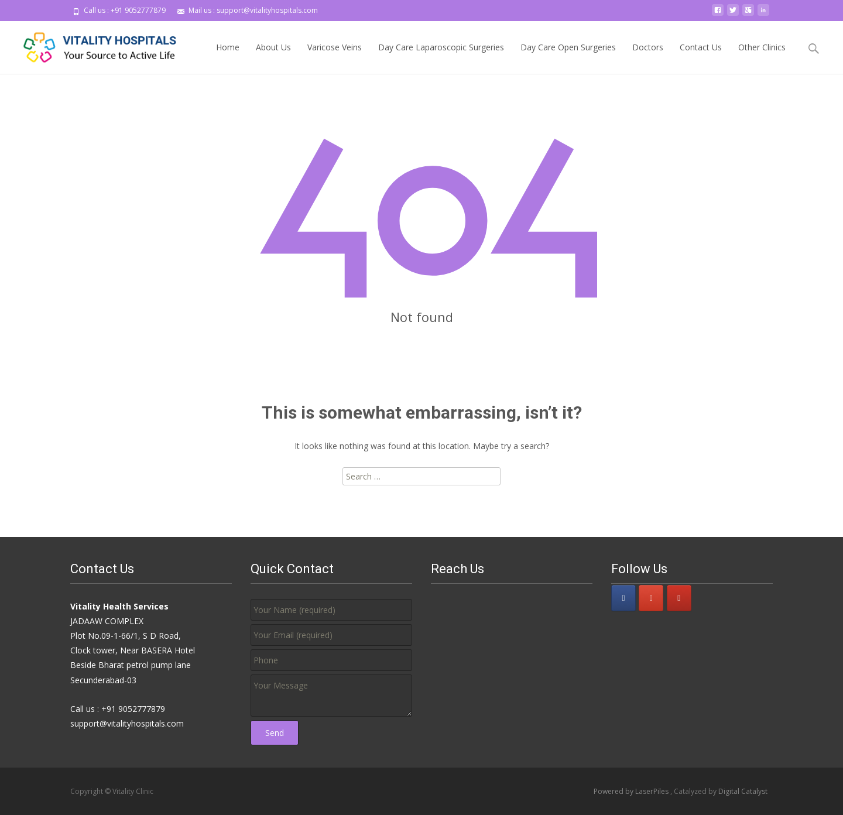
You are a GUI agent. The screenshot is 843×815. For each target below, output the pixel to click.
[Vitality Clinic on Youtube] (679, 598)
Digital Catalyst (742, 791)
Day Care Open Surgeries (568, 58)
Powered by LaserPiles (632, 791)
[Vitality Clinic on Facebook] (623, 598)
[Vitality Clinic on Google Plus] (651, 598)
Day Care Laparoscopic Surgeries (441, 58)
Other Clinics (762, 58)
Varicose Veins (334, 58)
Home (227, 58)
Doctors (647, 58)
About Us (273, 58)
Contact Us (701, 58)
